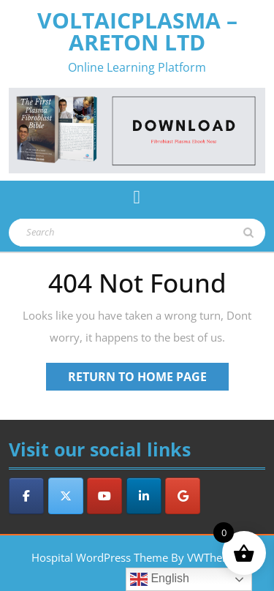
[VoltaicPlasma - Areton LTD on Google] (182, 496)
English (159, 579)
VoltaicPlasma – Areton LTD (137, 31)
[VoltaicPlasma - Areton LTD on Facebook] (26, 496)
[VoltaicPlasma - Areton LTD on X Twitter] (65, 496)
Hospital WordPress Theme (99, 557)
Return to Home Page (148, 379)
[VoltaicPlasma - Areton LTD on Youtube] (104, 496)
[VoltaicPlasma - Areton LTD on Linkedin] (143, 496)
